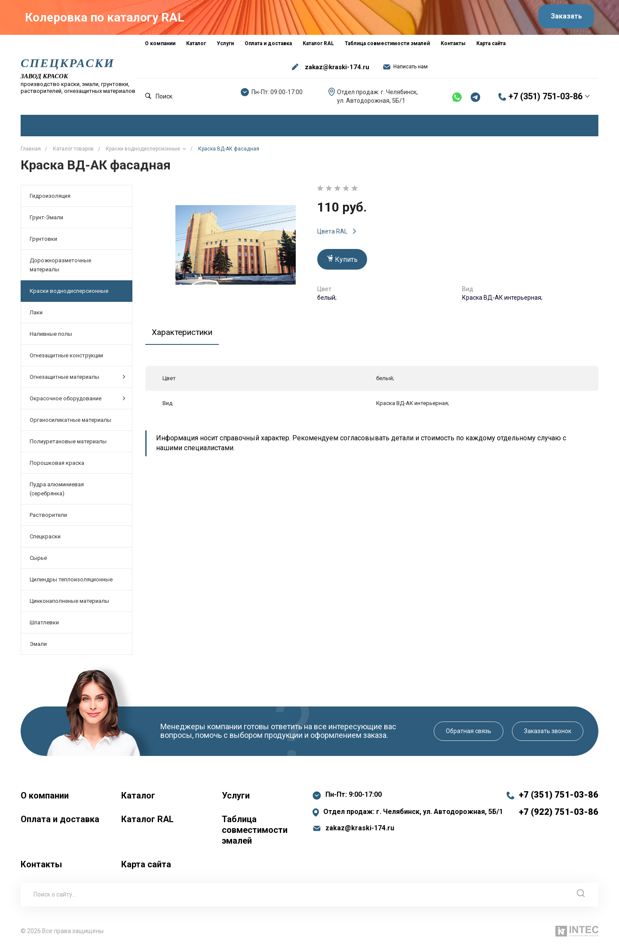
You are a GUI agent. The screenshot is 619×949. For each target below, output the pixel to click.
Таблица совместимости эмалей (255, 832)
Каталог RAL (147, 821)
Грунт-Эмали (46, 219)
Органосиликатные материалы (70, 421)
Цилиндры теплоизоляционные (71, 581)
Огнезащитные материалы (78, 379)
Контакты (41, 866)
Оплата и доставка (60, 821)
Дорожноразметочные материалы (60, 266)
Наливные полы (51, 335)
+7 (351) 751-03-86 (545, 98)
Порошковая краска (57, 464)
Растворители (48, 516)
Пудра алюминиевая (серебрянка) (57, 490)
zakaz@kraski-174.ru (337, 69)
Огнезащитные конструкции (66, 357)
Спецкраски (45, 538)
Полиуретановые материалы (68, 443)
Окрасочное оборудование (78, 400)
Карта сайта (146, 866)
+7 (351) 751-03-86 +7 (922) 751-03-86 (558, 805)
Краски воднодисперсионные (69, 292)
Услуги (236, 797)
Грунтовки (43, 240)
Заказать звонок (547, 732)
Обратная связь (468, 732)
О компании (45, 797)
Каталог (138, 797)
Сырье (38, 559)
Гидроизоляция (50, 197)
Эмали (38, 645)
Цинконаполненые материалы (69, 602)
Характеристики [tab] (185, 334)
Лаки (36, 314)
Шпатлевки (44, 624)
